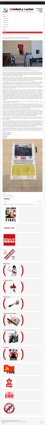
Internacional (5, 24)
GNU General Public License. (21, 421)
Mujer (4, 28)
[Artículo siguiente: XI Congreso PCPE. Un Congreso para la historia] (39, 201)
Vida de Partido (9, 195)
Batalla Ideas (5, 18)
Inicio (4, 14)
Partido (4, 32)
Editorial (4, 16)
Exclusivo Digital (7, 198)
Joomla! (2, 421)
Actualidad (5, 22)
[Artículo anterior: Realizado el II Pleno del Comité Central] (5, 201)
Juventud (5, 30)
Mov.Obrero (5, 26)
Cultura (4, 34)
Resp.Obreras (5, 20)
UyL (2, 3)
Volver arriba (41, 422)
